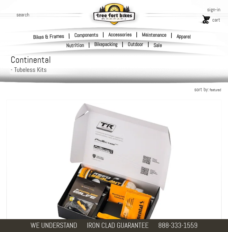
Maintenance (154, 34)
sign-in (213, 9)
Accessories (120, 34)
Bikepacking (105, 44)
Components (86, 34)
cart (216, 19)
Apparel (184, 36)
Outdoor (135, 44)
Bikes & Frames (48, 37)
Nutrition (75, 45)
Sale (157, 45)
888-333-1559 (177, 225)
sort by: (207, 89)
